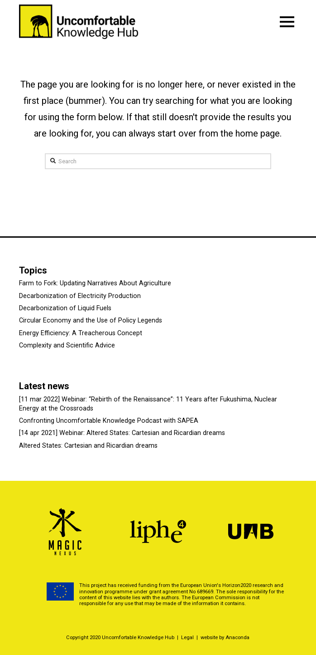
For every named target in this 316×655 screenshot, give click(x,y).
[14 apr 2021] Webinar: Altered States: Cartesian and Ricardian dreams (122, 433)
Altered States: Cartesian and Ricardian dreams (88, 446)
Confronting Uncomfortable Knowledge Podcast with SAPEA (108, 421)
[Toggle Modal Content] (287, 22)
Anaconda (237, 637)
